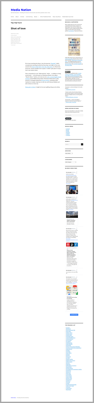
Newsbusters (68, 370)
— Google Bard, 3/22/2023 (70, 89)
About (17, 16)
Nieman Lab (68, 372)
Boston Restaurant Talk (70, 330)
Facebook (68, 128)
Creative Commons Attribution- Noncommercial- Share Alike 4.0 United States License (73, 74)
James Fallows (69, 353)
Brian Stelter (68, 331)
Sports (15, 35)
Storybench (68, 380)
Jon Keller (68, 358)
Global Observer (69, 349)
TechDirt (67, 383)
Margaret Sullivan (69, 359)
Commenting (29, 16)
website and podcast (69, 58)
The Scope (68, 382)
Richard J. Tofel (69, 378)
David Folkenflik (69, 344)
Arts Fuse (68, 327)
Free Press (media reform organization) (73, 347)
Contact (22, 16)
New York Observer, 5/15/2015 (72, 97)
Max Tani (68, 363)
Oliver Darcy (68, 373)
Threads (67, 131)
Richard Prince (69, 379)
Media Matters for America (71, 365)
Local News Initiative (77, 64)
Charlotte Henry (69, 334)
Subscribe (68, 118)
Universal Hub (69, 388)
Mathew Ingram (69, 361)
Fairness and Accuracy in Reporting (73, 346)
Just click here (71, 30)
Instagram (68, 135)
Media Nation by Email (67, 16)
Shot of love (18, 28)
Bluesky (67, 130)
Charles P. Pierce (69, 332)
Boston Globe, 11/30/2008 (71, 102)
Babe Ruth (19, 36)
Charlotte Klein (69, 335)
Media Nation (21, 10)
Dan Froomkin (69, 340)
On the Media (68, 374)
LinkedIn (68, 133)
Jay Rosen (68, 354)
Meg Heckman (69, 366)
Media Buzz (68, 364)
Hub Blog (68, 350)
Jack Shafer (68, 351)
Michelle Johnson (69, 368)
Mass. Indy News (57, 16)
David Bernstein (69, 342)
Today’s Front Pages (70, 385)
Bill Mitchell (68, 328)
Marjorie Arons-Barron (70, 360)
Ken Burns (17, 40)
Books (35, 16)
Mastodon (68, 132)
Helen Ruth (15, 39)
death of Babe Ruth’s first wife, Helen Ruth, (42, 66)
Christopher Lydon (69, 336)
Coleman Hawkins (14, 38)
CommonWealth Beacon (70, 337)
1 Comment (13, 44)
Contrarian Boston (69, 339)
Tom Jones (68, 387)
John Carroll (68, 356)
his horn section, (45, 80)
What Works (68, 389)
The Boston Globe (68, 65)
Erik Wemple (68, 345)
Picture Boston (69, 375)
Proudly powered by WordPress (23, 397)
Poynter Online (69, 377)
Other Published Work (45, 16)
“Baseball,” (53, 63)
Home (12, 16)
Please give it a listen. (30, 87)
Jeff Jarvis (68, 355)
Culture (12, 35)
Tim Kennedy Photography (71, 384)
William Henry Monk (17, 43)
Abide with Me (14, 36)
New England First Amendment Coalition (74, 369)
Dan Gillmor (68, 341)
